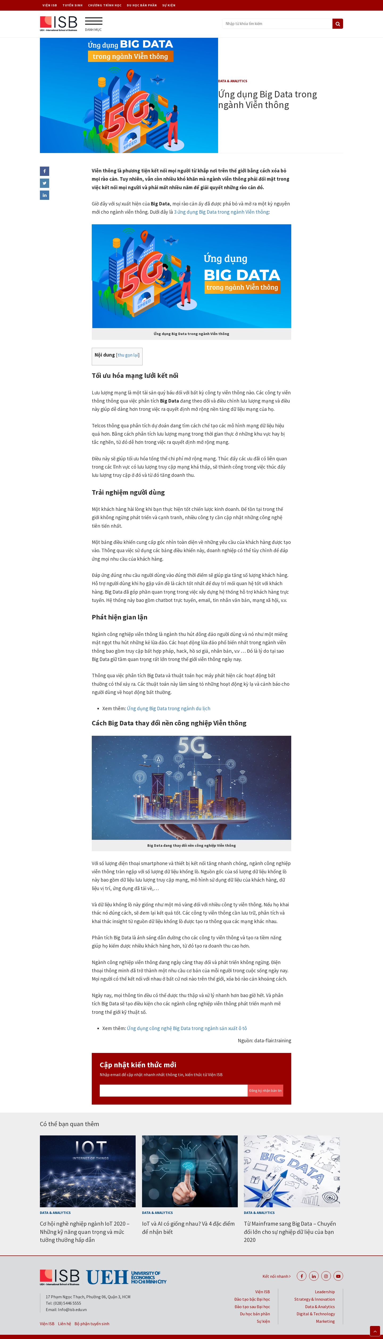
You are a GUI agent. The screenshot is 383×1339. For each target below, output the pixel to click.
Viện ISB (50, 5)
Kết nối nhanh (277, 1266)
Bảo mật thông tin (194, 1331)
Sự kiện (169, 5)
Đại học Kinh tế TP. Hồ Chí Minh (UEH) (303, 1331)
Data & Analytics (232, 80)
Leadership (325, 1281)
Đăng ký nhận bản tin (265, 1080)
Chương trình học (105, 5)
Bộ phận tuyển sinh (91, 1313)
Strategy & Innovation (314, 1289)
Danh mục (93, 24)
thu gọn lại (128, 345)
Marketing (325, 1311)
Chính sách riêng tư (240, 1331)
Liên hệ (64, 1313)
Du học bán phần (142, 5)
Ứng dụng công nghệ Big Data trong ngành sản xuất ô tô (186, 1018)
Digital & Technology (316, 1304)
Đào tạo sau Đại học (252, 1296)
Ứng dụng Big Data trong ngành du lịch (168, 698)
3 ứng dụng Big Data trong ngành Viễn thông (221, 202)
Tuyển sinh (73, 5)
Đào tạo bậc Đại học (252, 1289)
